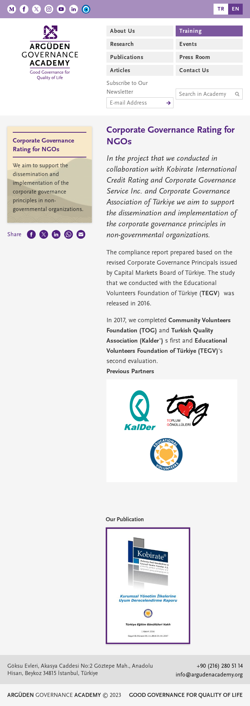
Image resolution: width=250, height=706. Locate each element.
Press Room (194, 57)
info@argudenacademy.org (209, 674)
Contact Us (194, 70)
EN (235, 9)
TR (221, 9)
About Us (122, 31)
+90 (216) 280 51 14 (220, 666)
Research (122, 44)
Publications (127, 57)
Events (188, 44)
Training (190, 31)
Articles (120, 70)
